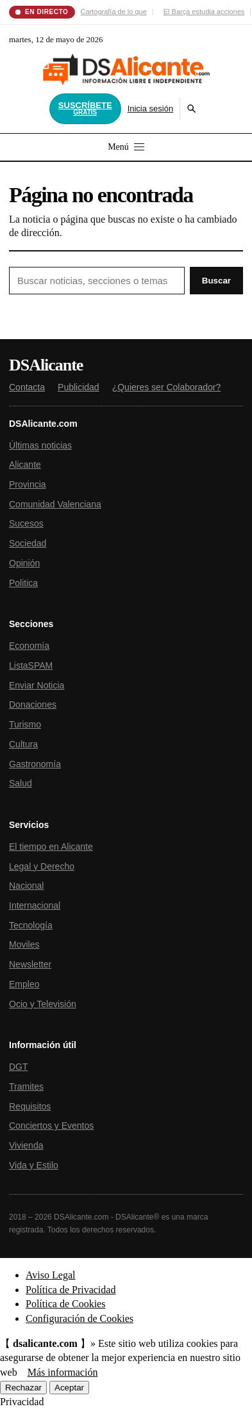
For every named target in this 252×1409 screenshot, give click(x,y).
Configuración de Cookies (79, 1318)
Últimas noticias (40, 445)
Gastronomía (35, 764)
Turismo (25, 724)
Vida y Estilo (33, 1165)
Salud (20, 783)
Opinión (24, 563)
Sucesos (26, 523)
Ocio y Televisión (42, 1004)
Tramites (26, 1086)
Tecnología (31, 925)
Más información (63, 1372)
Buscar (216, 280)
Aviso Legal (50, 1275)
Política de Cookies (65, 1303)
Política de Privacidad (70, 1289)
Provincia (27, 484)
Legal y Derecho (41, 866)
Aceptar (69, 1387)
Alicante (25, 464)
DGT (18, 1067)
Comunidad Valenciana (55, 504)
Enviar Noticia (36, 685)
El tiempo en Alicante (51, 846)
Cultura (23, 744)
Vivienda (26, 1145)
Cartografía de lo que (114, 11)
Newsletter (30, 964)
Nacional (26, 885)
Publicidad (78, 387)
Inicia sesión (151, 108)
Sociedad (27, 543)
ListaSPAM (31, 665)
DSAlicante (46, 365)
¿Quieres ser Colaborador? (166, 387)
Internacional (34, 905)
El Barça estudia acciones (204, 11)
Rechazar (23, 1387)
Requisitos (30, 1106)
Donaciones (32, 704)
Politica (23, 583)
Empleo (24, 984)
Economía (29, 646)
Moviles (24, 944)
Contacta (27, 387)
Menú (126, 147)
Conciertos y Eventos (51, 1125)
